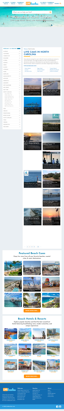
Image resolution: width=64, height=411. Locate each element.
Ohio (11, 108)
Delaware (11, 58)
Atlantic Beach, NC (12, 99)
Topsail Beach (53, 68)
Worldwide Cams (21, 399)
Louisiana (11, 69)
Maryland (11, 74)
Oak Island (39, 71)
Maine (11, 71)
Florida (11, 60)
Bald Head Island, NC (12, 106)
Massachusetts (11, 76)
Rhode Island (11, 115)
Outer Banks (28, 68)
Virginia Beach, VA (36, 396)
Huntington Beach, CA (37, 395)
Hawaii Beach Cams (21, 395)
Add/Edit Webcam (51, 393)
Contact (49, 392)
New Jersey (11, 87)
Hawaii (11, 65)
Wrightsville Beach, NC (12, 97)
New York (11, 89)
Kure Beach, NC (12, 103)
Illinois (11, 67)
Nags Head (39, 68)
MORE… (34, 399)
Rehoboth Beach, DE (37, 398)
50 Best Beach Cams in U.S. (23, 390)
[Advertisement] (32, 37)
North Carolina (11, 92)
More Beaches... (32, 376)
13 (38, 246)
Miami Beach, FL (36, 392)
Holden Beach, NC (12, 95)
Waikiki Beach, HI (36, 390)
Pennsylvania (11, 113)
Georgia (11, 62)
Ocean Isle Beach (54, 71)
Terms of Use (50, 395)
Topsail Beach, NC (12, 101)
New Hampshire (11, 85)
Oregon (11, 111)
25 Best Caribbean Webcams (23, 392)
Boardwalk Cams (20, 398)
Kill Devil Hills (28, 71)
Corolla (26, 70)
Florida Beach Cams (21, 393)
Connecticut (11, 55)
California (11, 53)
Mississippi (11, 83)
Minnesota (11, 80)
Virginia (11, 122)
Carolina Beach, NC (12, 104)
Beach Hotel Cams (21, 396)
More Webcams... (32, 311)
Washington (11, 124)
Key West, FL (35, 393)
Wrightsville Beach (54, 70)
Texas (11, 120)
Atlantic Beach (40, 70)
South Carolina (11, 117)
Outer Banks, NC (12, 93)
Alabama (11, 51)
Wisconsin (11, 126)
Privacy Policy (51, 396)
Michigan (11, 78)
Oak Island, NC (12, 100)
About (49, 390)
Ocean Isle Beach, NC (12, 96)
